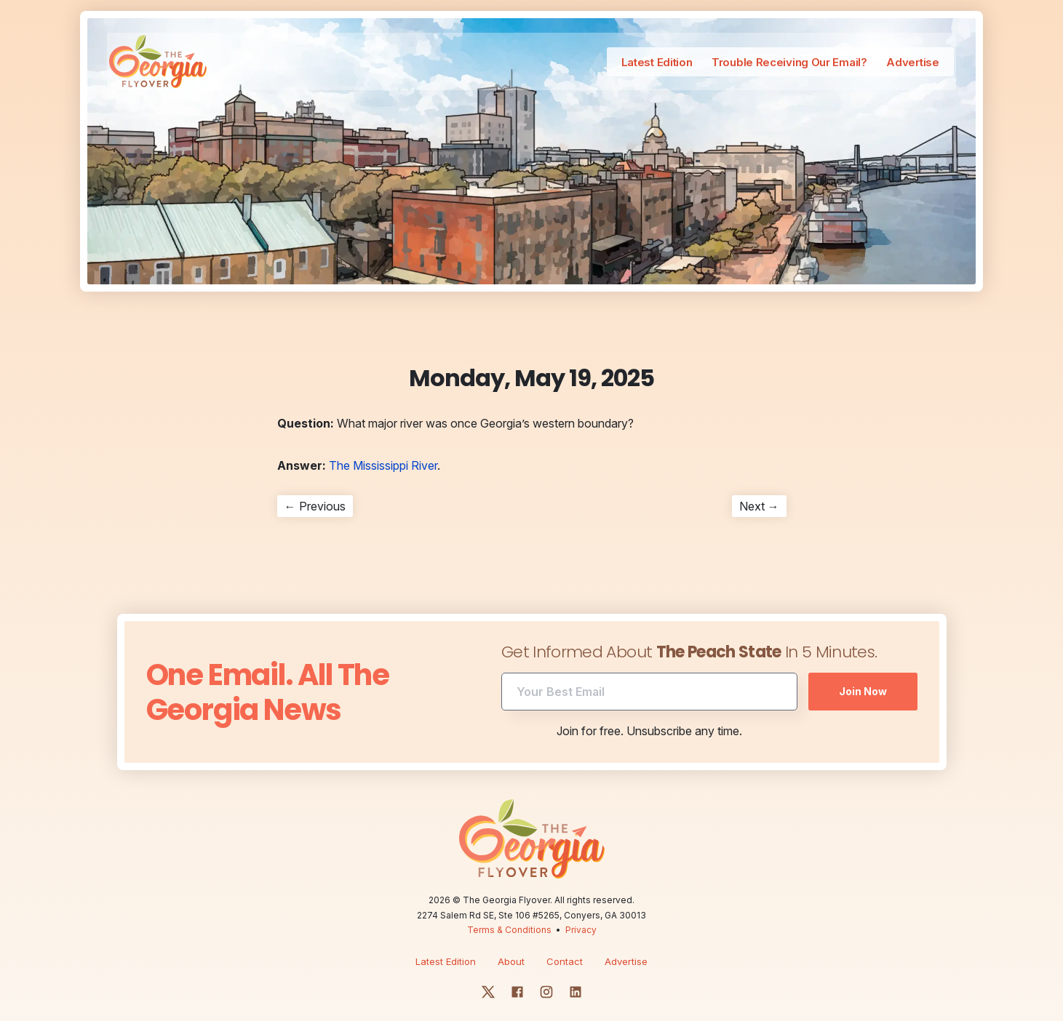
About (511, 939)
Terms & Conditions (509, 907)
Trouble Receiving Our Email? (758, 63)
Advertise (883, 63)
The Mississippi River (383, 443)
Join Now (863, 669)
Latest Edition (622, 63)
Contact (564, 939)
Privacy (581, 907)
